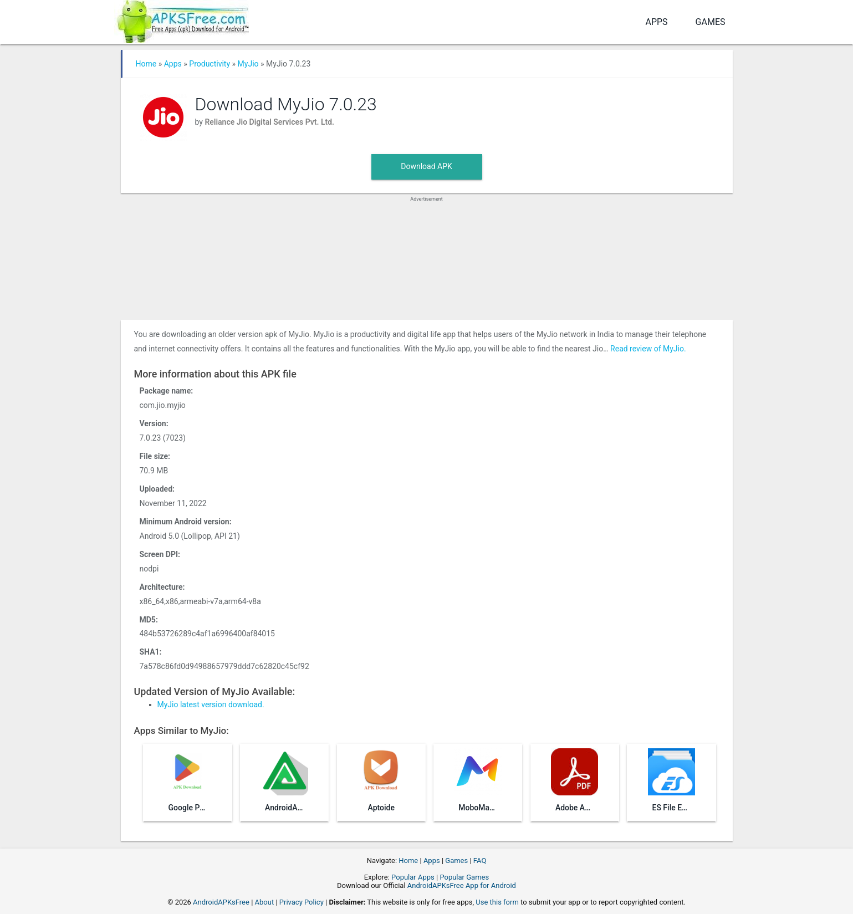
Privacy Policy (301, 902)
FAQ (479, 860)
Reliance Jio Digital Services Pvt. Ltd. (269, 122)
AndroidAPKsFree (221, 902)
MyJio (248, 63)
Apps (656, 22)
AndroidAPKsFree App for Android (461, 885)
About (264, 902)
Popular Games (464, 877)
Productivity (209, 63)
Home (146, 63)
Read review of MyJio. (648, 348)
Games (711, 22)
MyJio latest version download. (210, 704)
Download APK (426, 166)
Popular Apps (413, 877)
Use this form (497, 902)
